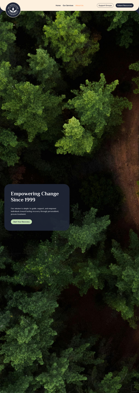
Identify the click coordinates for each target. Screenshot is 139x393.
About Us (79, 5)
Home (58, 5)
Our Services (68, 5)
